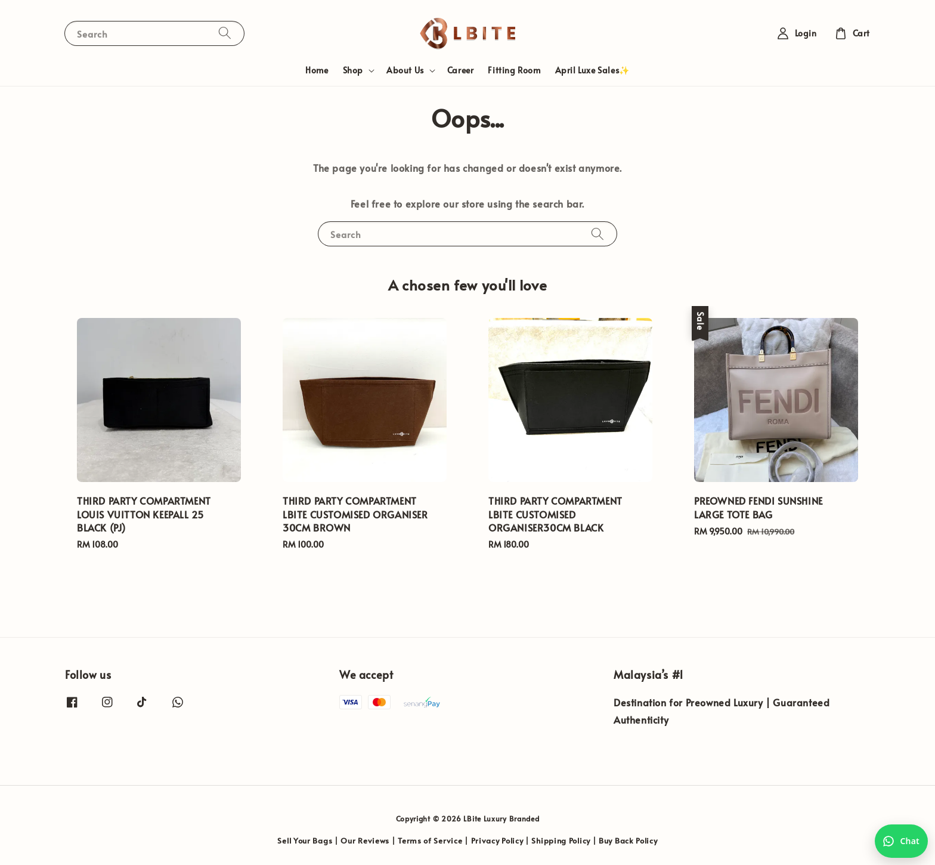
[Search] (225, 33)
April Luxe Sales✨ (592, 70)
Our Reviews (364, 840)
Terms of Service (430, 840)
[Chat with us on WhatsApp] (901, 841)
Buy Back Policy (628, 840)
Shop (353, 70)
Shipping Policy (560, 840)
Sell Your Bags (304, 840)
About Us (405, 70)
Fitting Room (514, 70)
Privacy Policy (497, 840)
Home (316, 70)
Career (460, 70)
